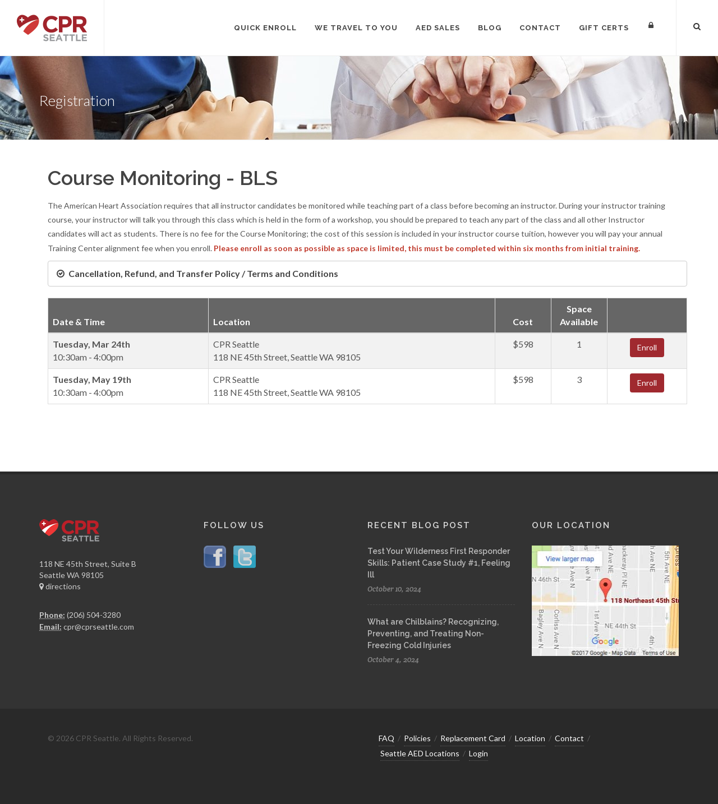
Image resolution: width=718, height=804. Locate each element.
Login (478, 753)
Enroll (647, 347)
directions (60, 586)
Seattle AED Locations (419, 753)
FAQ (386, 738)
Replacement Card (472, 738)
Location (530, 738)
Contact (569, 738)
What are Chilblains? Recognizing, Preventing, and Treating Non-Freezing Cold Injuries (433, 633)
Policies (417, 738)
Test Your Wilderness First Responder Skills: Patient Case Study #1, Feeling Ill (438, 563)
